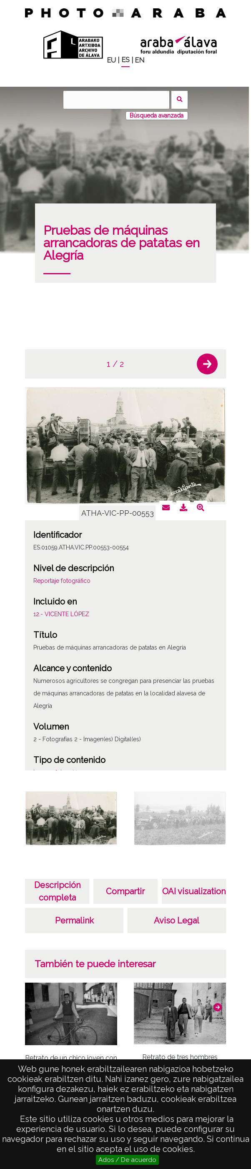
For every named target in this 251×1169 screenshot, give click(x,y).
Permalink (74, 921)
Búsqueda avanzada (156, 115)
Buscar (179, 99)
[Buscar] (116, 99)
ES (125, 60)
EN (139, 60)
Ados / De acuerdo (127, 1160)
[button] (207, 364)
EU (111, 60)
